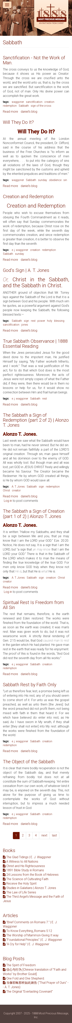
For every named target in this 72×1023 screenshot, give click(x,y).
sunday (42, 180)
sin (65, 180)
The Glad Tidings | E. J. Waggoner (27, 857)
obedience (55, 180)
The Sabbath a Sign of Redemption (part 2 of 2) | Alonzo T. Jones (36, 420)
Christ (6, 490)
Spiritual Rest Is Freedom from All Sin (33, 605)
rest (33, 320)
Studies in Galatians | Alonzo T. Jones (29, 888)
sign (26, 320)
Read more (10, 111)
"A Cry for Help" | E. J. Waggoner (26, 944)
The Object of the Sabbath (29, 761)
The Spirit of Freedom (19, 965)
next (44, 835)
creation (49, 101)
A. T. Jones (18, 486)
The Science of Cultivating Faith (25, 879)
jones (24, 324)
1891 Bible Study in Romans (23, 870)
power (41, 320)
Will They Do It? (18, 122)
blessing (59, 320)
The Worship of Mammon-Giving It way (31, 935)
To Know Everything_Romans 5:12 (27, 931)
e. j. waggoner (20, 249)
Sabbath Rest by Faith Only (29, 684)
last (54, 835)
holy (49, 320)
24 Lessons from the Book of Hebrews (31, 874)
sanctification (34, 101)
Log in (8, 501)
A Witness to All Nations (20, 861)
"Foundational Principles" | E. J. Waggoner (32, 940)
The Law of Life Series (19, 892)
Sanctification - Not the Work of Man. (34, 60)
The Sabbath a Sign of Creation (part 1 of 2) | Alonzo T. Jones (34, 514)
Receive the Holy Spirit (19, 883)
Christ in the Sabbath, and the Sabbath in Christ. (36, 282)
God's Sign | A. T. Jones (26, 270)
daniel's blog (29, 111)
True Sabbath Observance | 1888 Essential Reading (35, 343)
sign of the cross (41, 105)
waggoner (18, 101)
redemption (10, 105)
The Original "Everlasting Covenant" (28, 991)
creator (16, 490)
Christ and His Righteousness (24, 866)
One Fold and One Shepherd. (24, 978)
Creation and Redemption (28, 196)
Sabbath (24, 105)
